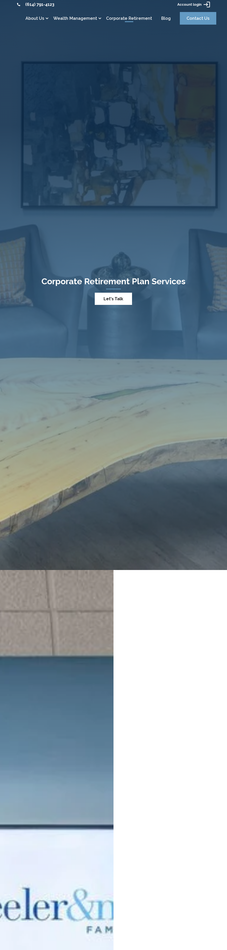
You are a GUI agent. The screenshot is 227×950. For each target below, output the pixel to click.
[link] (18, 5)
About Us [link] (34, 18)
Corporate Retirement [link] (129, 18)
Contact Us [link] (198, 18)
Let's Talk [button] (113, 298)
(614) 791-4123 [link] (39, 4)
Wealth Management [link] (75, 18)
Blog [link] (166, 18)
